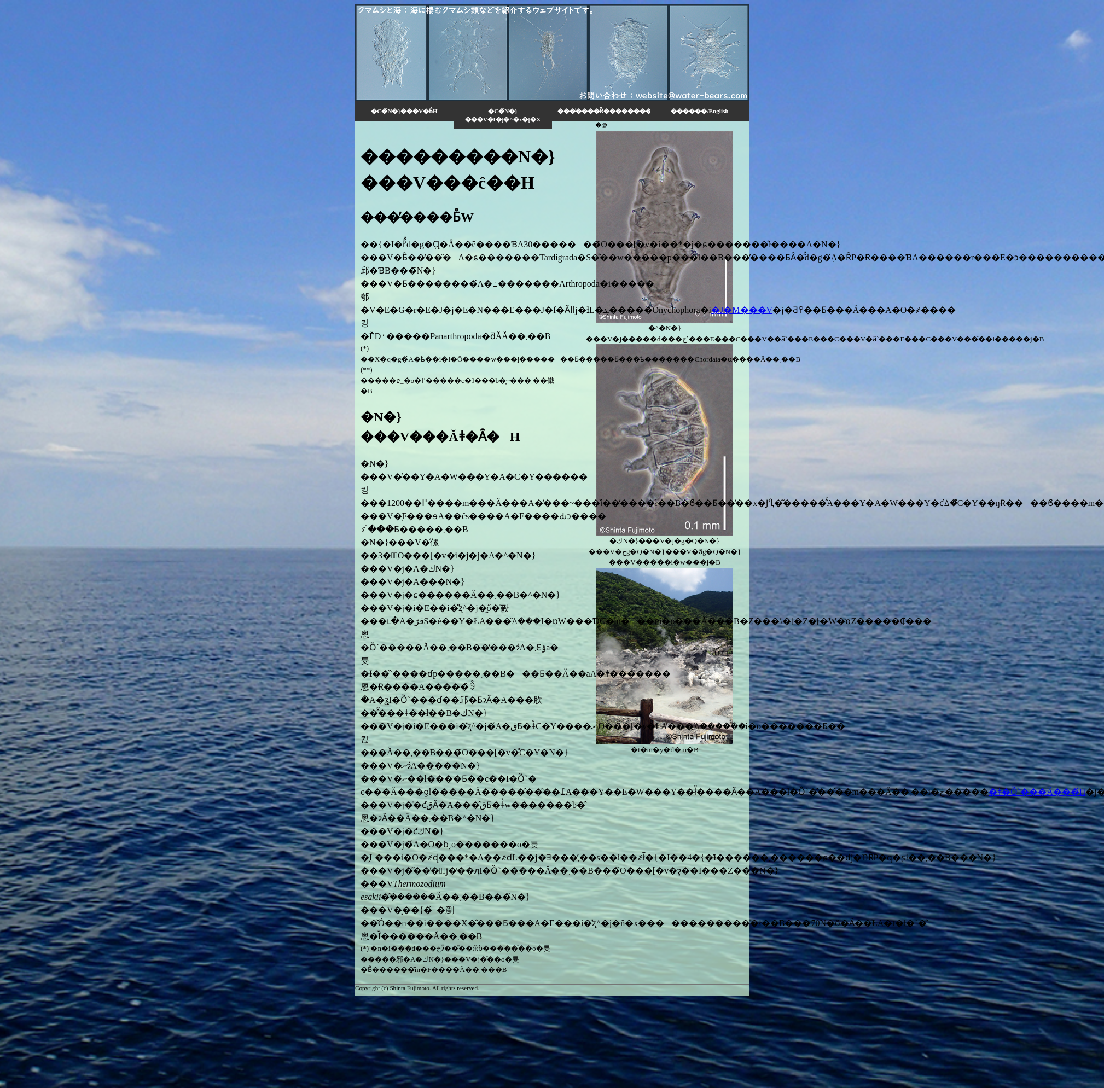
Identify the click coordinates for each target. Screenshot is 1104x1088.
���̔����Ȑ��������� (603, 111)
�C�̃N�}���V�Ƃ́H (404, 111)
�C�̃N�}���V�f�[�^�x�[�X (503, 115)
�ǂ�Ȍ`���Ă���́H (1037, 791)
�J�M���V (741, 310)
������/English (699, 111)
